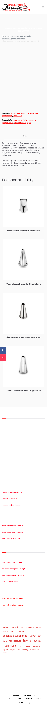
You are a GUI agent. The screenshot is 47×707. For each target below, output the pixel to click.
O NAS (38, 699)
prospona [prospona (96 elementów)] (12, 650)
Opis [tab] (25, 136)
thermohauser (20, 122)
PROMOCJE (28, 699)
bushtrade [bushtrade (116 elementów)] (30, 627)
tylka (29, 122)
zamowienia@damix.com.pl (12, 492)
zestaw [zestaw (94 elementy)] (5, 653)
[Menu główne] (43, 7)
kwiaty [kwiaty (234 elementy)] (37, 640)
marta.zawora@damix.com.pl (13, 562)
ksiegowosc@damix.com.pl (12, 505)
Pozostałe (17, 115)
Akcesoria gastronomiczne (13, 39)
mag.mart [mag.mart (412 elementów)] (9, 645)
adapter (16, 120)
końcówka (25, 120)
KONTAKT (20, 702)
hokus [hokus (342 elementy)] (27, 640)
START (9, 699)
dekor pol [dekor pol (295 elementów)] (35, 635)
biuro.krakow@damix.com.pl (12, 526)
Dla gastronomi (23, 36)
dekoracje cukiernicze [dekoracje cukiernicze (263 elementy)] (15, 635)
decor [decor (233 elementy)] (13, 631)
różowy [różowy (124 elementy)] (25, 650)
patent (33, 120)
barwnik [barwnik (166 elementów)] (15, 627)
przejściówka (7, 122)
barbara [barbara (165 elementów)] (6, 627)
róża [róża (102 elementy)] (19, 650)
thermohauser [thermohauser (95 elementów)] (34, 650)
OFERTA (18, 699)
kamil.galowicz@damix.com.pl (13, 575)
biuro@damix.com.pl (9, 498)
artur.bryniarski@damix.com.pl (13, 569)
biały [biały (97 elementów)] (22, 627)
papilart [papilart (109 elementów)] (5, 650)
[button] (29, 702)
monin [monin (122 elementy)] (28, 646)
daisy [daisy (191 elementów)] (5, 631)
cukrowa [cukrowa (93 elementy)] (38, 627)
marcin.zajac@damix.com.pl (12, 581)
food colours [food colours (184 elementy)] (15, 640)
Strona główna (8, 36)
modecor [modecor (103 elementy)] (21, 646)
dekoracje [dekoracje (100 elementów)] (21, 632)
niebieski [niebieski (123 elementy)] (36, 646)
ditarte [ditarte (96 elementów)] (5, 641)
